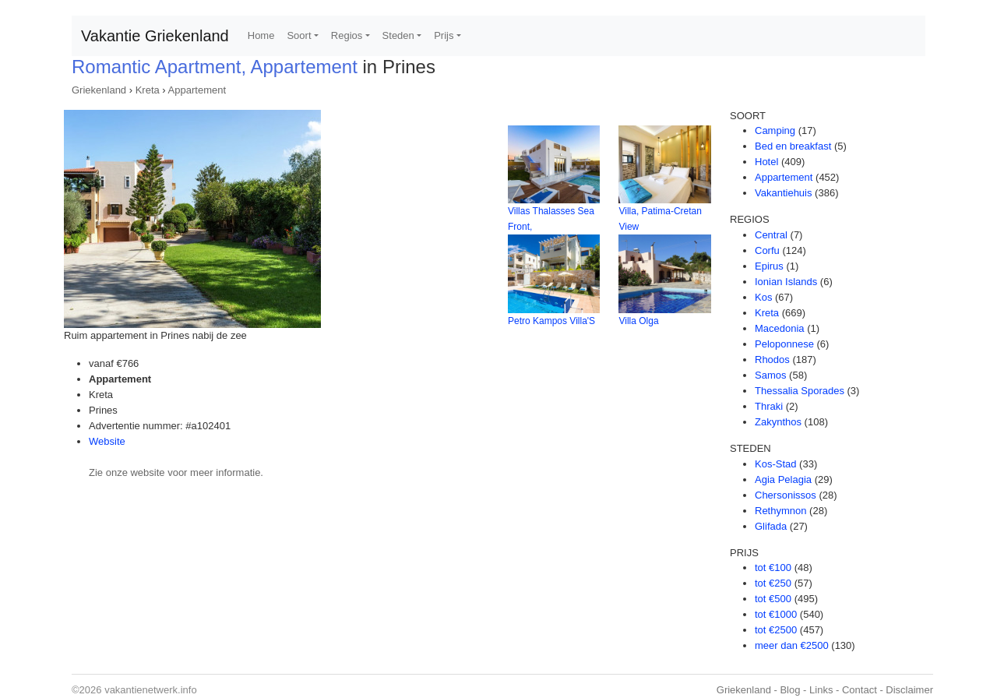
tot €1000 (776, 614)
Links (821, 690)
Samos (770, 375)
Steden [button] (398, 35)
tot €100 (773, 567)
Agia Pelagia (783, 479)
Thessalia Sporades (799, 391)
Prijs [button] (443, 35)
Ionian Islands (786, 281)
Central (771, 235)
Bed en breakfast (793, 146)
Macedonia (780, 328)
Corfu (767, 250)
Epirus (769, 266)
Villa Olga (638, 321)
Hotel (766, 161)
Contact (859, 690)
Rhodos (772, 359)
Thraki (769, 406)
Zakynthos (778, 422)
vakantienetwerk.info (150, 690)
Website (107, 441)
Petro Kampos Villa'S (551, 321)
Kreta (148, 90)
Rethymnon (780, 510)
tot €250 (773, 583)
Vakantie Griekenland (155, 35)
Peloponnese (784, 344)
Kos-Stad (775, 464)
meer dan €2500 (792, 645)
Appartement (197, 90)
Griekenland (99, 90)
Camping (775, 130)
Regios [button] (346, 35)
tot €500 (773, 599)
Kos (763, 297)
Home (261, 35)
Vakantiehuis (783, 193)
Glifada (771, 526)
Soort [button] (299, 35)
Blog (790, 690)
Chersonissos (785, 495)
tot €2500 (776, 630)
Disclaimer (909, 690)
